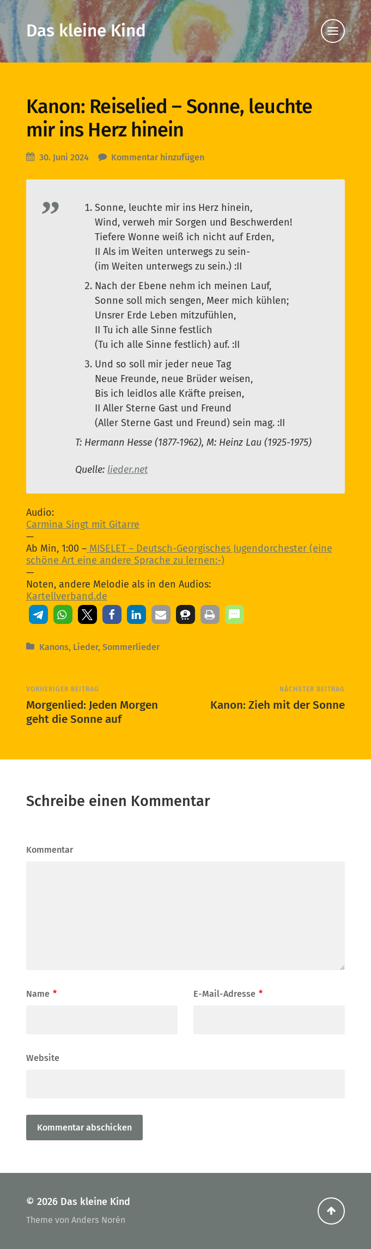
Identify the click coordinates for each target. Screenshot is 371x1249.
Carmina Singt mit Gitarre (82, 524)
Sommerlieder (131, 647)
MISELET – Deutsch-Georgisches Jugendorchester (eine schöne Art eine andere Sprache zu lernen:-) (179, 554)
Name (41, 994)
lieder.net (127, 470)
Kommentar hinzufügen (157, 157)
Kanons (54, 647)
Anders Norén (98, 1220)
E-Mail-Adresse (228, 994)
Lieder (85, 647)
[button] (38, 614)
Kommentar (49, 850)
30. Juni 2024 (64, 157)
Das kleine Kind (86, 31)
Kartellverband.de (66, 596)
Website (42, 1058)
